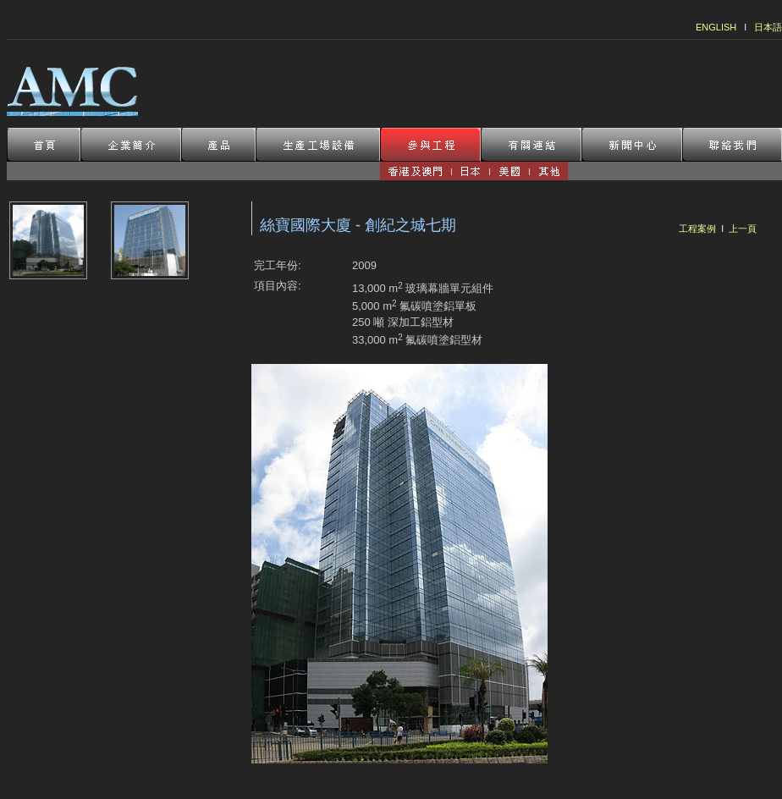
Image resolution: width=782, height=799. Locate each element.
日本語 (768, 27)
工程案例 (697, 228)
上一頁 (743, 228)
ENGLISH (716, 27)
